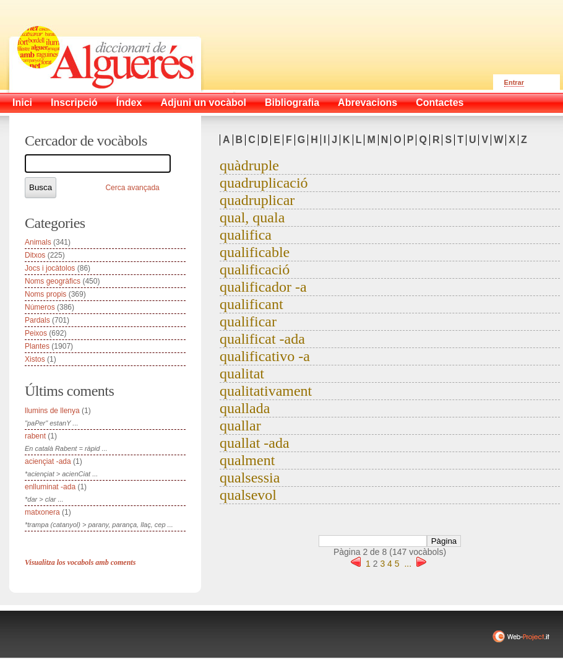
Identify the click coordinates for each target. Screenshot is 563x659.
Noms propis (45, 294)
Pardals (37, 320)
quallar (240, 425)
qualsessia (250, 477)
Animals (38, 242)
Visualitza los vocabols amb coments (80, 562)
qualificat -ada (262, 339)
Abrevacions (367, 102)
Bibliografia (292, 102)
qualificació (255, 269)
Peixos (36, 333)
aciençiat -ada (48, 461)
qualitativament (266, 391)
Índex (129, 102)
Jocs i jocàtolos (50, 268)
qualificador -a (263, 287)
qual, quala (252, 217)
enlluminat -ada (50, 486)
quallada (245, 408)
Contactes (439, 102)
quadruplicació (264, 183)
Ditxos (35, 255)
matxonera (42, 512)
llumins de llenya (52, 410)
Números (40, 307)
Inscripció (74, 102)
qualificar (248, 321)
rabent (35, 436)
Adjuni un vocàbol (203, 102)
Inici (22, 102)
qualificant (251, 304)
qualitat (242, 373)
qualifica (246, 235)
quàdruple (249, 165)
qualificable (255, 252)
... (407, 564)
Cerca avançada (132, 187)
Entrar (514, 82)
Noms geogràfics (52, 281)
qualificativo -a (265, 356)
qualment (247, 460)
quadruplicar (257, 200)
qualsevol (248, 495)
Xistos (35, 359)
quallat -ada (255, 443)
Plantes (37, 346)
